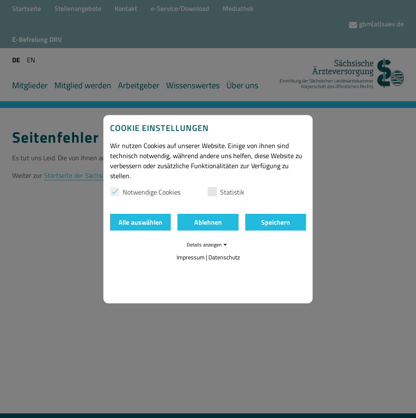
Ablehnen (208, 222)
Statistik (226, 192)
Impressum (191, 257)
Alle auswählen (140, 222)
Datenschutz (224, 257)
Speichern (275, 222)
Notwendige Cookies (145, 192)
